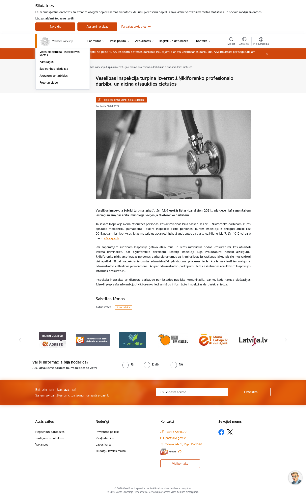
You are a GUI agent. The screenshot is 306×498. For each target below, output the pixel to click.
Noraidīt (55, 26)
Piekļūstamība (105, 438)
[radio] (127, 364)
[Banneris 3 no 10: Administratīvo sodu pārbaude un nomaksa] (93, 339)
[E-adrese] (168, 451)
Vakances (41, 444)
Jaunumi (45, 99)
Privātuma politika (108, 432)
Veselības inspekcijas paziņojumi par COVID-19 (61, 90)
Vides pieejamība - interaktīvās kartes (60, 107)
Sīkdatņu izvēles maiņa (111, 451)
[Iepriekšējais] (20, 340)
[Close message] (267, 53)
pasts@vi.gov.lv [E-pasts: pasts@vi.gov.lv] (175, 438)
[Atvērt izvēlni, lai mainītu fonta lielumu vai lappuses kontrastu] (261, 41)
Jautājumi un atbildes (54, 129)
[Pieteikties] (251, 392)
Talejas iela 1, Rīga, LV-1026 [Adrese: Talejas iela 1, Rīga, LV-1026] (183, 444)
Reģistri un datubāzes (50, 432)
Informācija (123, 307)
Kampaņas (47, 116)
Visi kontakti (180, 463)
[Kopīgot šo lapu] (261, 86)
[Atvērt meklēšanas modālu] (231, 41)
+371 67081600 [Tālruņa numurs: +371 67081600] (175, 432)
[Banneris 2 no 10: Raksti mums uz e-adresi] (52, 339)
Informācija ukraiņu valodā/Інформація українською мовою (62, 80)
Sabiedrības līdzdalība (54, 122)
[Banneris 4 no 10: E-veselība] (132, 339)
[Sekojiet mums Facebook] (221, 432)
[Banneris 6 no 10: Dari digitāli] (213, 339)
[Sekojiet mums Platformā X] (230, 432)
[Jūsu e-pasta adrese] (192, 392)
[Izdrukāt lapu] (261, 76)
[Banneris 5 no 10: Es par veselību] (173, 339)
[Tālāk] (286, 340)
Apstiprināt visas (97, 26)
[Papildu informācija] (179, 451)
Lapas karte (103, 444)
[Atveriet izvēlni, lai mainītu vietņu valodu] (244, 41)
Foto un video (49, 136)
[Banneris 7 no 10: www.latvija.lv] (253, 339)
